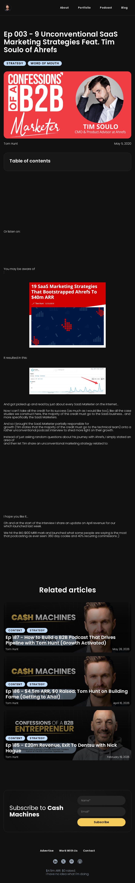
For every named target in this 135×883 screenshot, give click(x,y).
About (64, 7)
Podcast (106, 7)
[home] (7, 8)
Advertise (47, 851)
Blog (124, 7)
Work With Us (68, 851)
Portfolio (84, 7)
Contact (89, 851)
